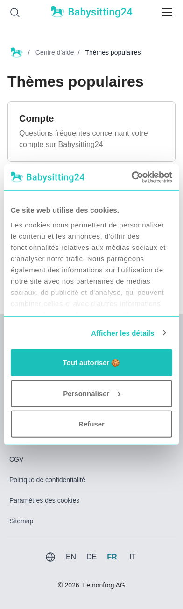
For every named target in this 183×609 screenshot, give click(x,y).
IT (132, 557)
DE (91, 557)
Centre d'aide (54, 52)
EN (71, 557)
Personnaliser (91, 393)
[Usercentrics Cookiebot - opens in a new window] (131, 177)
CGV (16, 459)
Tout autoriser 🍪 (91, 363)
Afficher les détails (122, 333)
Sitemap (21, 521)
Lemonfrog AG (104, 585)
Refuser (91, 424)
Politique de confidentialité (47, 480)
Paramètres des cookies (44, 500)
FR (112, 557)
